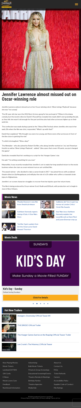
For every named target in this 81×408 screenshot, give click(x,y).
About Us (57, 363)
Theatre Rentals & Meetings (39, 377)
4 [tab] (44, 303)
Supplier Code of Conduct (63, 384)
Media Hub (32, 388)
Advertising (32, 363)
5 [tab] (48, 303)
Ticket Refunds (60, 373)
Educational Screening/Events (39, 373)
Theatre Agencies (35, 384)
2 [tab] (37, 303)
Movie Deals (11, 237)
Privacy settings (45, 398)
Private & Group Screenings (38, 370)
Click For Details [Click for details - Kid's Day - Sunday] (40, 297)
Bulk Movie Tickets (35, 366)
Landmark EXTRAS (10, 370)
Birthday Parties (34, 381)
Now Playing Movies (10, 363)
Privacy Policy (25, 398)
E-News (6, 377)
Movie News (11, 197)
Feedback (6, 384)
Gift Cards (7, 373)
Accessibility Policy (61, 381)
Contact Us (58, 366)
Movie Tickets (8, 366)
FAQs (56, 370)
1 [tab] (33, 303)
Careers (57, 377)
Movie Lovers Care (10, 381)
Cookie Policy (35, 398)
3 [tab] (40, 303)
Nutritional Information (11, 388)
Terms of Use (55, 398)
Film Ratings (58, 388)
